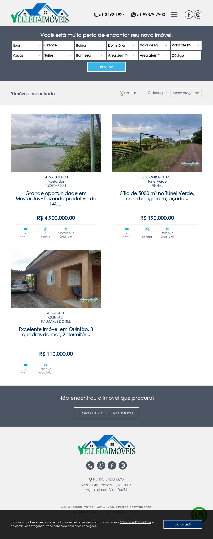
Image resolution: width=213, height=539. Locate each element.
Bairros (81, 45)
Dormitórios (116, 45)
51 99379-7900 (148, 14)
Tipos (16, 45)
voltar (128, 93)
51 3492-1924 (109, 14)
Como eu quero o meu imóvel (106, 413)
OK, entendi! (183, 524)
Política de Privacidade (135, 522)
